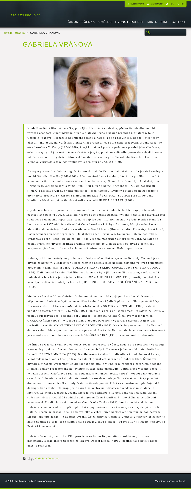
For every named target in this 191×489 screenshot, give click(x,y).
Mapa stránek (157, 4)
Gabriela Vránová (47, 458)
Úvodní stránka (14, 32)
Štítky (28, 459)
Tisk (182, 4)
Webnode (181, 481)
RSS (172, 4)
